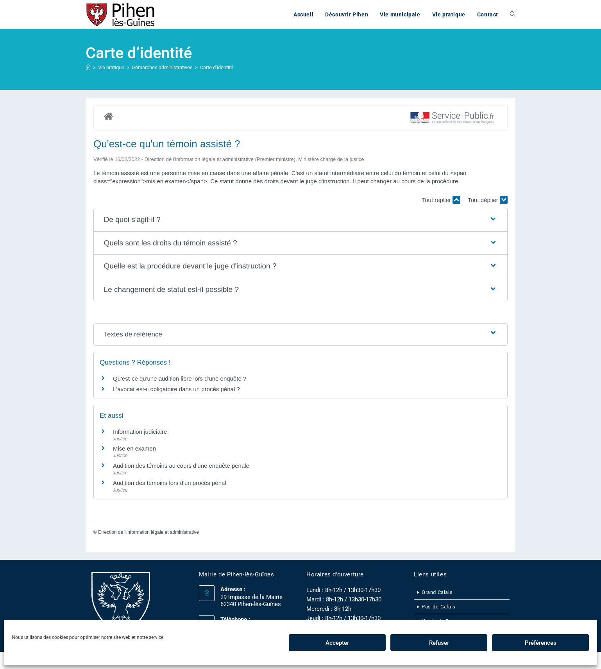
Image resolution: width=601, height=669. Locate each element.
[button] (300, 219)
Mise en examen (134, 448)
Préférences (540, 642)
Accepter (337, 642)
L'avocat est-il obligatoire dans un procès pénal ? (176, 389)
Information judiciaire (140, 431)
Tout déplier (488, 200)
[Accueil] (88, 67)
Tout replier (441, 200)
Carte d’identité (216, 67)
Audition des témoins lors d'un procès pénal (169, 482)
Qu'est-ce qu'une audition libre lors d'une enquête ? (179, 378)
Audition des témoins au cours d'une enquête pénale (181, 465)
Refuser (439, 642)
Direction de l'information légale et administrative (148, 532)
